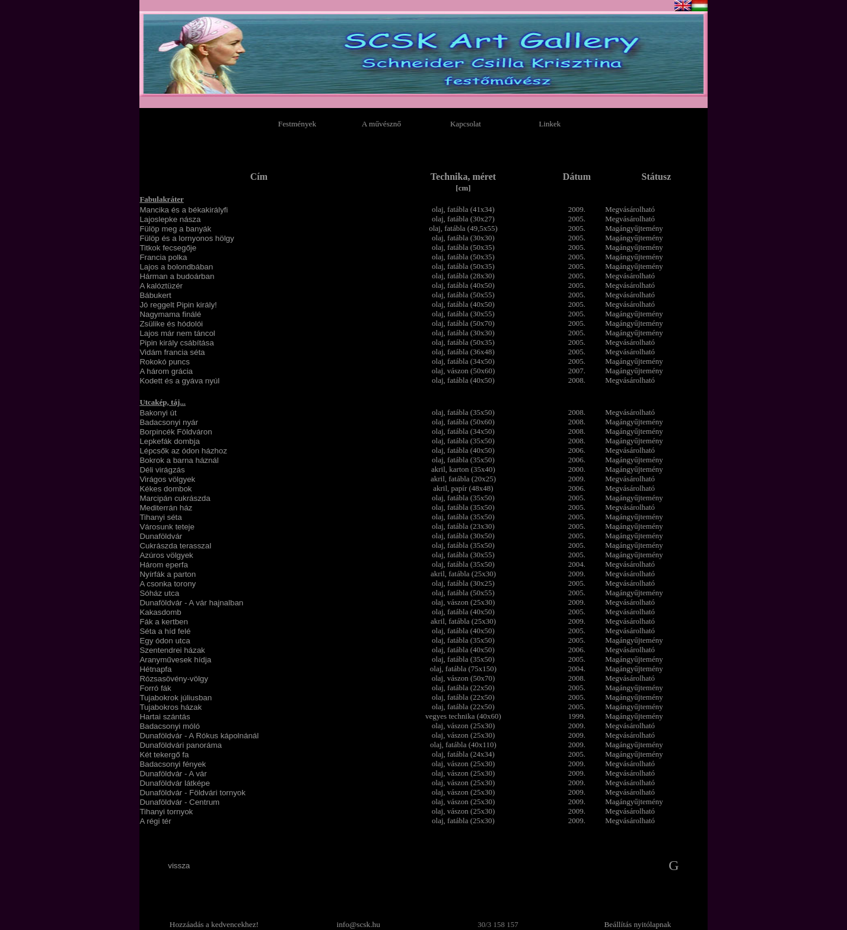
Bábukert (155, 295)
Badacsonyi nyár (168, 422)
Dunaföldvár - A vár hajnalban (191, 602)
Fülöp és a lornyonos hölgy (186, 238)
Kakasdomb (160, 612)
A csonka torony (167, 583)
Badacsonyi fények (172, 764)
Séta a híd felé (164, 631)
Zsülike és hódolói (171, 323)
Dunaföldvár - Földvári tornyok (192, 792)
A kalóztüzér (161, 285)
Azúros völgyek (166, 555)
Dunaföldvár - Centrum (179, 802)
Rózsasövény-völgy (173, 678)
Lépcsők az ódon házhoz (183, 450)
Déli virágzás (161, 469)
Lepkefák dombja (169, 441)
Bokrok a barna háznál (178, 460)
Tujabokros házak (170, 707)
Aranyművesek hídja (175, 659)
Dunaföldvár (160, 536)
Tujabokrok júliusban (175, 697)
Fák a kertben (163, 621)
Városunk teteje (167, 526)
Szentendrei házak (172, 650)
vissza (179, 865)
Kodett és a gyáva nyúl (179, 380)
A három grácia (166, 371)
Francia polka (163, 257)
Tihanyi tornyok (166, 811)
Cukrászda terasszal (175, 545)
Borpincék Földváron (175, 431)
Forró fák (155, 688)
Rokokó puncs (164, 361)
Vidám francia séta (172, 352)
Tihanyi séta (160, 517)
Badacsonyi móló (169, 726)
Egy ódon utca (164, 640)
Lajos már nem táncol (177, 333)
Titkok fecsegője (167, 247)
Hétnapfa (155, 669)
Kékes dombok (165, 488)
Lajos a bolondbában (176, 266)
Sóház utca (159, 593)
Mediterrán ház (165, 507)
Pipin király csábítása (176, 342)
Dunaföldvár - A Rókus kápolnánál (199, 735)
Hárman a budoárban (176, 276)
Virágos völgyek (167, 479)
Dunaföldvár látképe (174, 783)
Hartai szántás (164, 716)
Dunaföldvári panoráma (180, 745)
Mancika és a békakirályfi (183, 209)
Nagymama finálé (170, 314)
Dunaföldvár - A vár (172, 773)
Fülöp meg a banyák (175, 228)
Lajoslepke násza (169, 219)
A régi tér (155, 821)
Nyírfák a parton (167, 574)
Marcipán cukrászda (174, 498)
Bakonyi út (157, 412)
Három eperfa (163, 564)
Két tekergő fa (164, 754)
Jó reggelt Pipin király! (177, 304)
